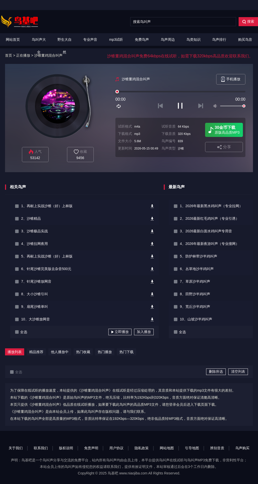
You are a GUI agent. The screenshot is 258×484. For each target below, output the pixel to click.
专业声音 (90, 40)
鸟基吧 (113, 473)
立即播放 (120, 332)
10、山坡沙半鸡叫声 (196, 319)
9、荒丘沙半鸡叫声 (195, 307)
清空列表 (238, 371)
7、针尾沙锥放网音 (36, 281)
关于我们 (16, 448)
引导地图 (192, 448)
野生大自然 (64, 46)
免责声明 (91, 448)
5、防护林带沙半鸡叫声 (198, 256)
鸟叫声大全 (39, 46)
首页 (8, 55)
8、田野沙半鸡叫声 (195, 294)
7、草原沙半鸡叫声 (195, 281)
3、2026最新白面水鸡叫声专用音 (206, 231)
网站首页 (13, 40)
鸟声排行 (219, 40)
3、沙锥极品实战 (34, 231)
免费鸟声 (142, 40)
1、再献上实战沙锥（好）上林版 (47, 206)
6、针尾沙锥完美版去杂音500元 (46, 269)
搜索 (248, 21)
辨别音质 (217, 448)
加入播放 (144, 332)
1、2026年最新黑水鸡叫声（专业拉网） (211, 206)
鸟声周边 (168, 40)
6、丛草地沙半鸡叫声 (197, 269)
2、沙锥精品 (31, 218)
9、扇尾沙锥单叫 (34, 307)
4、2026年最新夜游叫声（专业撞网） (209, 244)
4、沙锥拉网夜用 (34, 244)
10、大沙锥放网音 (35, 319)
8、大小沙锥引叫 (34, 294)
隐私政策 (142, 448)
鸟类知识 (193, 40)
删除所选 (216, 371)
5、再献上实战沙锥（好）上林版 (47, 256)
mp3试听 (116, 40)
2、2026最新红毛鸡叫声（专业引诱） (209, 218)
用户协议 (116, 448)
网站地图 (167, 448)
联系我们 (41, 448)
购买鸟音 (245, 40)
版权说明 (66, 448)
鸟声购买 (242, 448)
